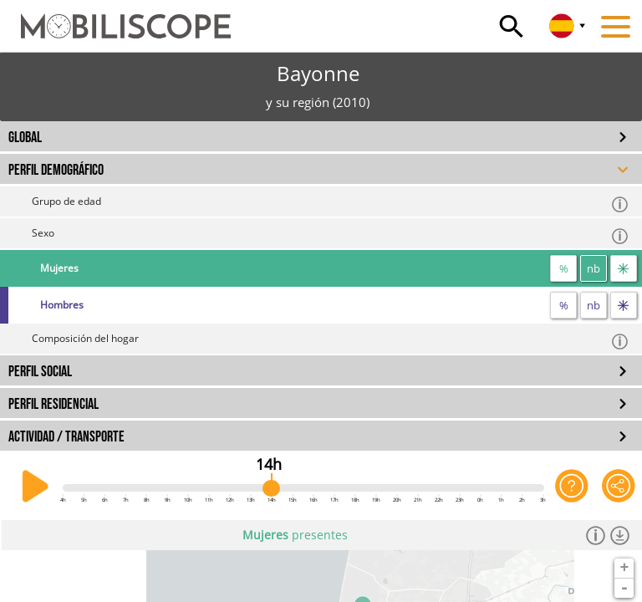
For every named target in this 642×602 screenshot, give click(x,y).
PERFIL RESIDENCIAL (53, 404)
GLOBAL (25, 137)
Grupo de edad (330, 203)
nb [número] (593, 268)
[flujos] (623, 268)
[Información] (595, 535)
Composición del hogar (330, 340)
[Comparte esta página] (618, 486)
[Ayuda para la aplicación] (571, 486)
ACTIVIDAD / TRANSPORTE (66, 437)
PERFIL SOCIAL (40, 371)
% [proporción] (563, 268)
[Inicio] (115, 18)
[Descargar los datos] (619, 535)
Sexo (330, 235)
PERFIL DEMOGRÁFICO (56, 170)
